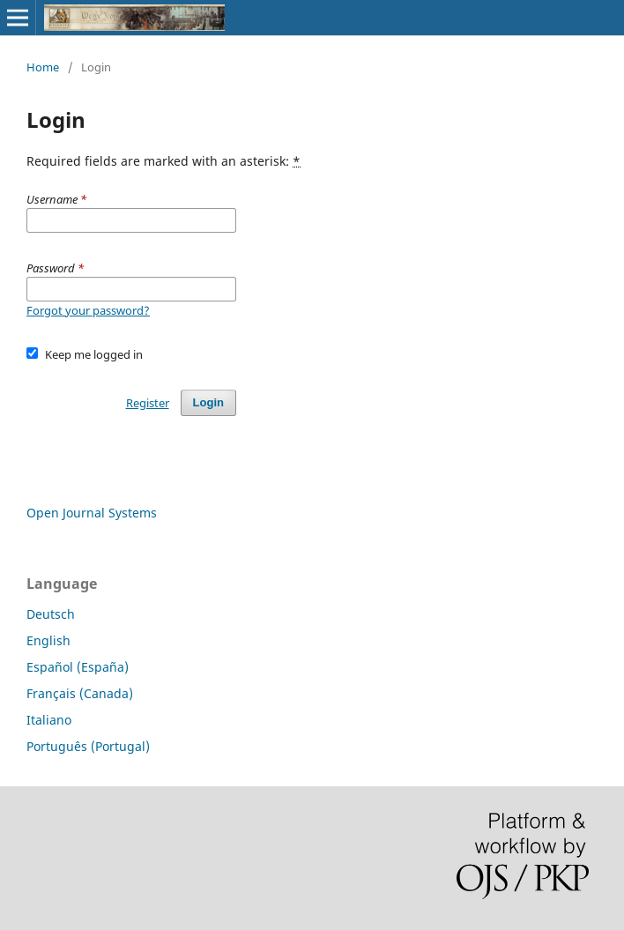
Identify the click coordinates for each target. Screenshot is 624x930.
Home (42, 67)
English (48, 640)
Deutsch (50, 614)
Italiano (48, 719)
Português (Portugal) (88, 746)
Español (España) (77, 666)
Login (208, 402)
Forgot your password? (88, 310)
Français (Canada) (79, 693)
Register (147, 403)
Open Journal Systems (91, 512)
